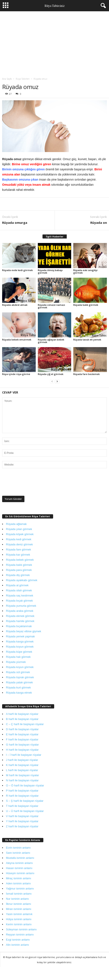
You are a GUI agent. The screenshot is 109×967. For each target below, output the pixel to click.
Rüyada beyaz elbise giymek (23, 631)
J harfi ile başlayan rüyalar (22, 760)
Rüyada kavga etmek (19, 692)
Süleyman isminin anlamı (21, 929)
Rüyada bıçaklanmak (19, 626)
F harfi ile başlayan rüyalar (22, 739)
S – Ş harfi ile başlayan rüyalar (24, 800)
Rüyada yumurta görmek (21, 605)
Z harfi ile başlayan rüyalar (22, 826)
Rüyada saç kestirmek (19, 595)
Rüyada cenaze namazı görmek (51, 306)
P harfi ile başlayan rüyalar (22, 790)
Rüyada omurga (14, 222)
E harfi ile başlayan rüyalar (22, 734)
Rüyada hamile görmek (20, 621)
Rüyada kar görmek (18, 554)
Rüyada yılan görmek (19, 529)
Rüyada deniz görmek (19, 544)
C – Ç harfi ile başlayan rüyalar (25, 724)
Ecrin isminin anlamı (18, 847)
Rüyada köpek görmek (20, 534)
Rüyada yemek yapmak (20, 636)
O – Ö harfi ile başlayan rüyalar (25, 785)
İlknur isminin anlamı (18, 903)
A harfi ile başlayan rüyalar (22, 714)
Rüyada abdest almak (14, 304)
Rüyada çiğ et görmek (50, 374)
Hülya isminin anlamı (18, 919)
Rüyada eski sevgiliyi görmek (85, 271)
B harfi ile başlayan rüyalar (22, 719)
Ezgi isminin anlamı (18, 939)
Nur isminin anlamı (17, 898)
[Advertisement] (54, 43)
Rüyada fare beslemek (86, 374)
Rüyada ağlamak (16, 524)
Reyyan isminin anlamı (20, 934)
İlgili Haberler (54, 236)
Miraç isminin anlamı (18, 878)
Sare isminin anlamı (18, 852)
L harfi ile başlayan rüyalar (22, 770)
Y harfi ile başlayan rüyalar (22, 821)
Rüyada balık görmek (85, 304)
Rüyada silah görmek (19, 590)
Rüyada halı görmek (18, 656)
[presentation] (34, 483)
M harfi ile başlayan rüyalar (22, 775)
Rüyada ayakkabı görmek (21, 580)
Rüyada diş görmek (18, 575)
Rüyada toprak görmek (20, 677)
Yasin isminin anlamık (19, 914)
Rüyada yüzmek (16, 662)
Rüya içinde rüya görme (16, 374)
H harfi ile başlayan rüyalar (22, 749)
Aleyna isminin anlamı (19, 863)
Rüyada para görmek (19, 570)
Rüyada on (98, 222)
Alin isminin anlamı (17, 944)
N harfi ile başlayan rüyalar (22, 780)
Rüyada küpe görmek (19, 651)
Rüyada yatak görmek (19, 682)
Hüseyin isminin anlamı (20, 873)
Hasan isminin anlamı (19, 868)
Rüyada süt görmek (18, 672)
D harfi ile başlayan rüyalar (22, 729)
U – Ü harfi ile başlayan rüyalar (25, 811)
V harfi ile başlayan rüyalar (22, 816)
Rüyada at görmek (17, 585)
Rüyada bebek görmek (20, 559)
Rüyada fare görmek (18, 549)
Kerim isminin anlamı (19, 924)
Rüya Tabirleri (23, 78)
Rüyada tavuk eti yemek (87, 339)
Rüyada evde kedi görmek (17, 270)
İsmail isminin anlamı (19, 893)
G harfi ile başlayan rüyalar (22, 744)
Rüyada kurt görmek (18, 687)
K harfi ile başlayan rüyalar (22, 765)
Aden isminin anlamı (18, 883)
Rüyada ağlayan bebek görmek (51, 341)
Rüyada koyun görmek (20, 646)
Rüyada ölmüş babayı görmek (50, 271)
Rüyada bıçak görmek (19, 600)
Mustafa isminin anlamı (20, 857)
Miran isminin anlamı (18, 909)
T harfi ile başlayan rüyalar (22, 806)
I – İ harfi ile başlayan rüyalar (23, 754)
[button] (102, 5)
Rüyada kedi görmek (18, 539)
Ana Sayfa (7, 78)
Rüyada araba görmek (19, 610)
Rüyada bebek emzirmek (16, 339)
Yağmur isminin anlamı (20, 888)
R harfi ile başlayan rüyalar (22, 795)
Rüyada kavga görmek (20, 641)
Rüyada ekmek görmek (20, 616)
